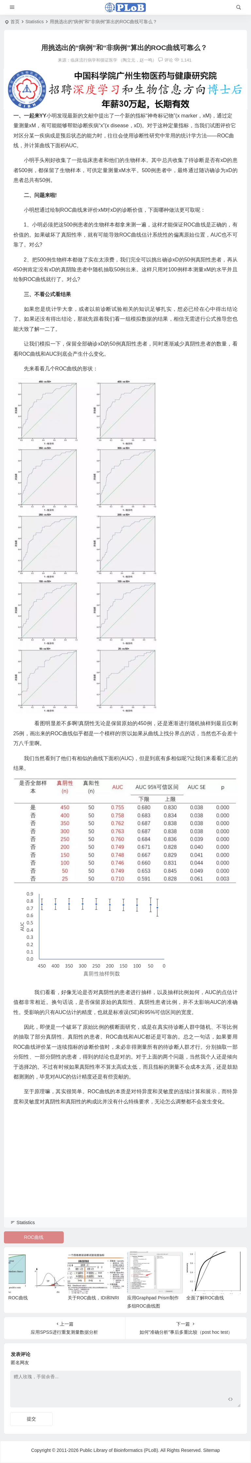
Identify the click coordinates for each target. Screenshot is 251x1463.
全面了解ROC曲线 (205, 1297)
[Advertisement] (125, 1170)
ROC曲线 (33, 1237)
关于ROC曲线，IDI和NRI (93, 1297)
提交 (31, 1418)
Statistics (34, 21)
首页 (15, 21)
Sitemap (211, 1450)
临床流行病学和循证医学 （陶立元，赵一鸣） (114, 60)
